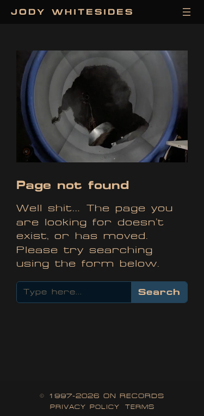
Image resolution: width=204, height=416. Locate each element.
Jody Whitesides (72, 11)
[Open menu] (186, 11)
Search (159, 292)
